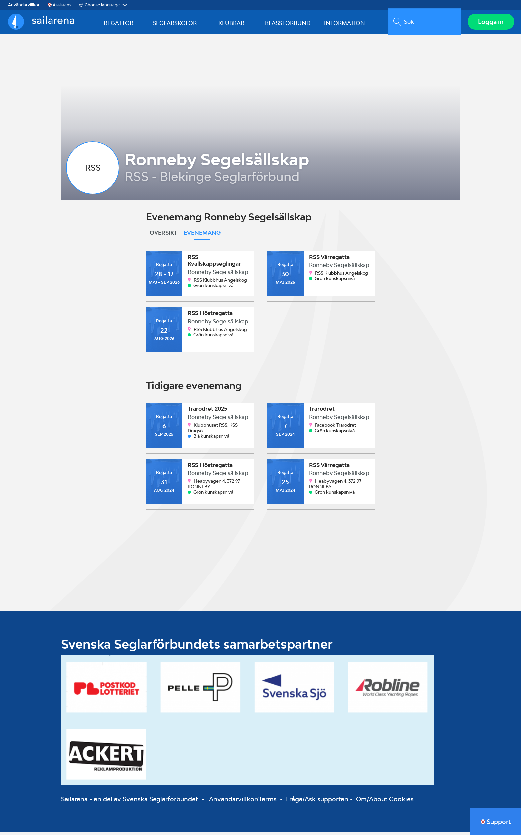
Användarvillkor (24, 4)
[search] (423, 23)
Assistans (62, 4)
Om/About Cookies (385, 801)
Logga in (489, 23)
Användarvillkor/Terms (243, 801)
